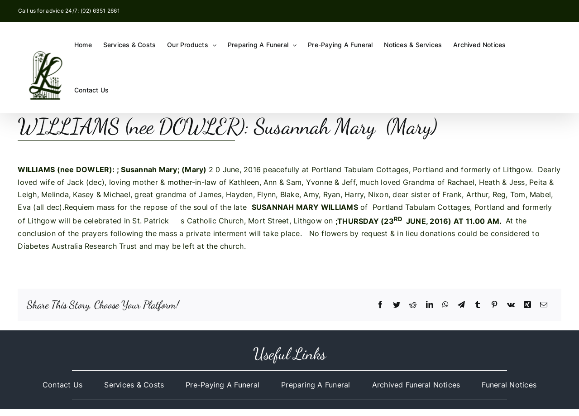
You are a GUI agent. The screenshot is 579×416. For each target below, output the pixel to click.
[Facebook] (380, 305)
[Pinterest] (494, 305)
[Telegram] (461, 305)
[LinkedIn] (429, 305)
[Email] (544, 305)
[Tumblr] (477, 305)
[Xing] (527, 305)
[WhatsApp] (445, 305)
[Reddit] (413, 305)
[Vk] (510, 305)
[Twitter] (396, 305)
